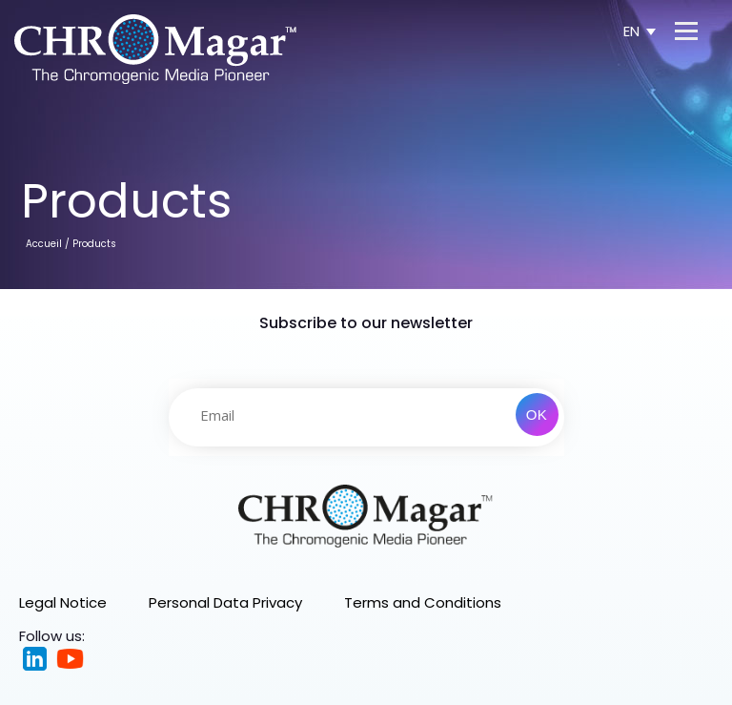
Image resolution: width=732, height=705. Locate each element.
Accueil (44, 244)
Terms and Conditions (422, 602)
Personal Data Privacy (225, 602)
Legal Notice (63, 602)
